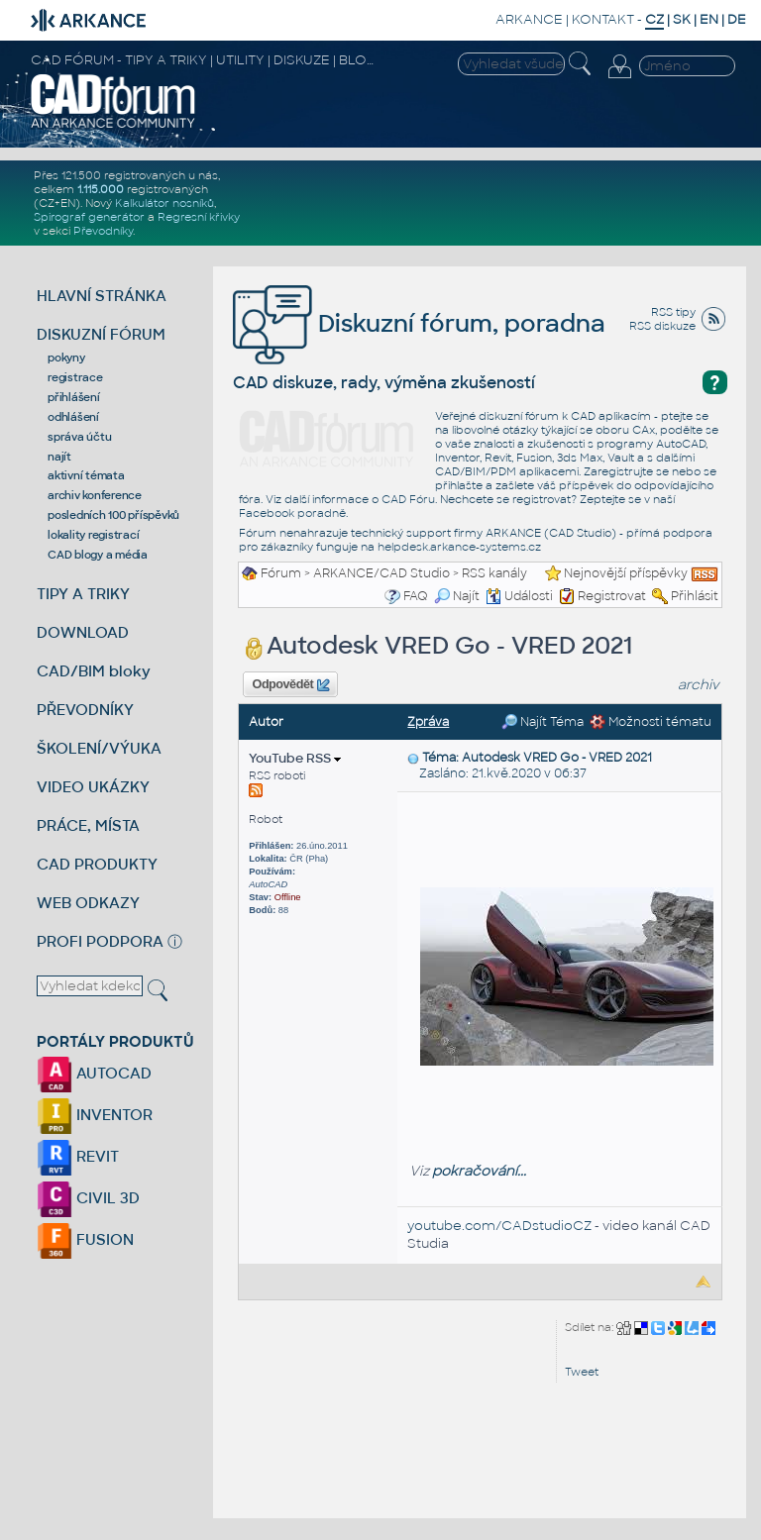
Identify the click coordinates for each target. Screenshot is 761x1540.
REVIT (78, 1156)
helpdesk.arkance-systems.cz (459, 547)
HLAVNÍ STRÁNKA (101, 295)
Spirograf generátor (89, 217)
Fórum (281, 573)
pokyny (66, 357)
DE (736, 19)
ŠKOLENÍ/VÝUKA (99, 748)
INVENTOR (95, 1114)
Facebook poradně (292, 513)
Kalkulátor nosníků (164, 203)
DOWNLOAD (83, 632)
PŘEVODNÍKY (85, 709)
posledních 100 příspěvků (113, 515)
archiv (698, 684)
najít (59, 456)
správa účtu (79, 437)
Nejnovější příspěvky (626, 573)
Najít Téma (542, 722)
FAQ (415, 596)
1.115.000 (100, 189)
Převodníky (103, 231)
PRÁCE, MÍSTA (88, 825)
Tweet (581, 1372)
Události (519, 596)
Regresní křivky (199, 217)
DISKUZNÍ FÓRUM (101, 334)
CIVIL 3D (88, 1197)
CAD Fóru (408, 499)
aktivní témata (86, 475)
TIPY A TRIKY (83, 593)
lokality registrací (93, 535)
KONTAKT (603, 19)
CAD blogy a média (98, 555)
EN (709, 19)
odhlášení (73, 417)
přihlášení (74, 397)
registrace (75, 377)
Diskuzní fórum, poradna (419, 323)
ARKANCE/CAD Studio (381, 573)
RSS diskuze (662, 326)
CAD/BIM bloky (94, 671)
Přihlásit (694, 596)
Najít (457, 596)
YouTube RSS (295, 758)
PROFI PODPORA (100, 941)
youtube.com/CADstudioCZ (499, 1225)
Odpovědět (291, 685)
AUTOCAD (94, 1073)
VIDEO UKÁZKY (93, 786)
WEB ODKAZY (88, 902)
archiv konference (95, 495)
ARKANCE (529, 19)
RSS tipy (673, 312)
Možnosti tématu (650, 722)
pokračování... (479, 1171)
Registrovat (612, 596)
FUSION (85, 1239)
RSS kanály (494, 573)
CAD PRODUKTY (97, 864)
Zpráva (428, 722)
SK (682, 19)
